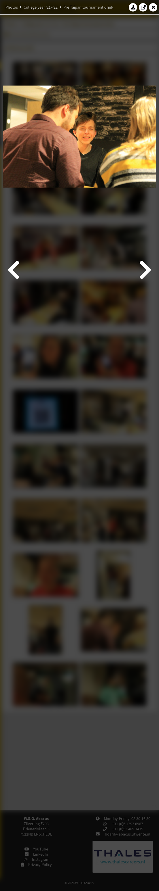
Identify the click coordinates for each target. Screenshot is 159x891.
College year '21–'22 (41, 7)
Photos (11, 7)
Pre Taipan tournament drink (88, 7)
